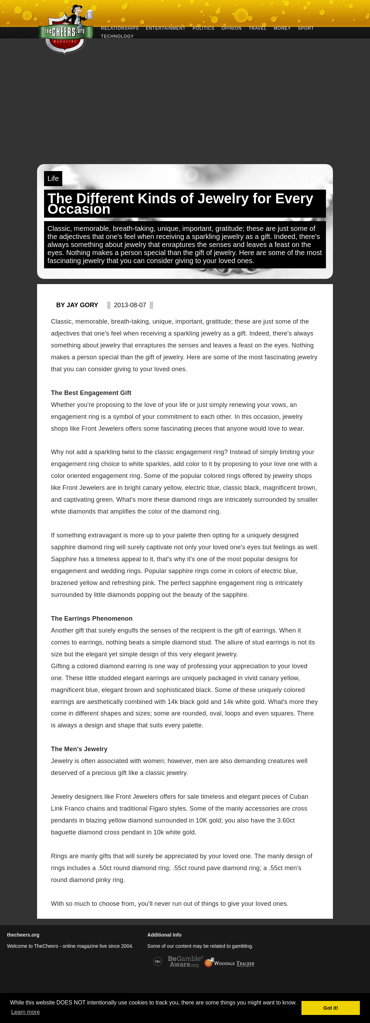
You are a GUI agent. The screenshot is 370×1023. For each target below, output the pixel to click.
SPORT (306, 28)
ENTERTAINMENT (166, 28)
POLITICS (204, 28)
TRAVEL (258, 28)
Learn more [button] (25, 1012)
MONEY (282, 28)
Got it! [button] (330, 1008)
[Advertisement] (185, 112)
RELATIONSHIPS (120, 28)
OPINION (232, 28)
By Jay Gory (77, 305)
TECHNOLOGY (117, 36)
